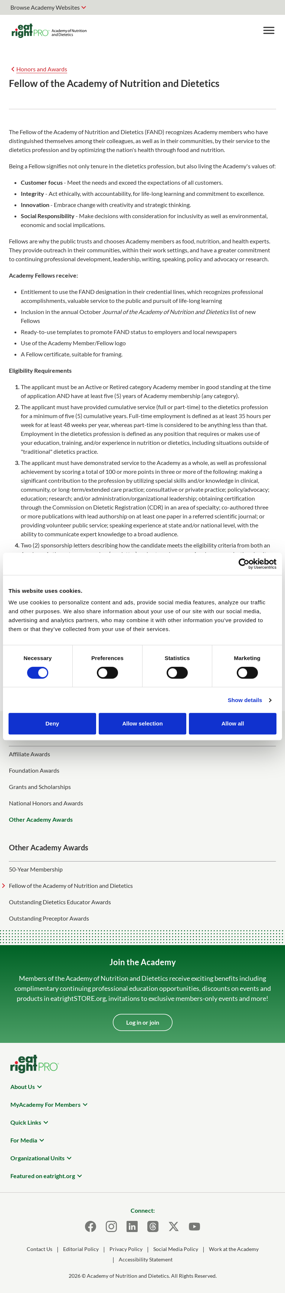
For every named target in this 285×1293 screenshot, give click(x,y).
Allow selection (142, 723)
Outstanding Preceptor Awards (49, 918)
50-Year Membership (36, 869)
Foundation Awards (34, 770)
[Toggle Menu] (269, 30)
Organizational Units (37, 1157)
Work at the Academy (234, 1249)
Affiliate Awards (29, 753)
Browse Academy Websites (45, 7)
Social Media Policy (175, 1249)
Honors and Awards (41, 68)
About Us (22, 1086)
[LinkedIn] (132, 1226)
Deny (52, 723)
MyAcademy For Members (45, 1104)
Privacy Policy (125, 1249)
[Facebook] (90, 1226)
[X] (173, 1226)
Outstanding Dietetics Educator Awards (60, 901)
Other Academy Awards (41, 819)
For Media (23, 1140)
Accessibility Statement (146, 1259)
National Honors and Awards (46, 802)
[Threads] (152, 1226)
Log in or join (142, 1022)
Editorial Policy (81, 1249)
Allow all (233, 723)
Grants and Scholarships (40, 786)
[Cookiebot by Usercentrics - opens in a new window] (244, 563)
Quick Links (25, 1122)
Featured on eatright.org (42, 1175)
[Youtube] (194, 1226)
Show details (245, 700)
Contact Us (39, 1249)
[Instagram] (111, 1226)
